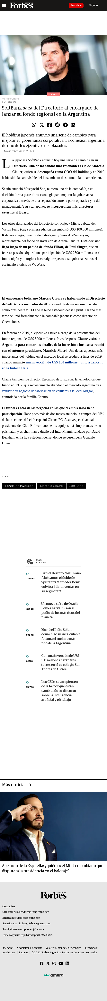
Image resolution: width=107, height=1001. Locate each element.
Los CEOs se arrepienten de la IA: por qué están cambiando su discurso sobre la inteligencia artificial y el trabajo (59, 691)
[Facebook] (41, 964)
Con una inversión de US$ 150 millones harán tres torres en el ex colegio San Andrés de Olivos (60, 662)
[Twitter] (48, 964)
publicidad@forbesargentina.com (31, 912)
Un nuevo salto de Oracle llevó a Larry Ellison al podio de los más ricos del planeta (60, 610)
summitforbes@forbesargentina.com (30, 923)
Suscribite (76, 5)
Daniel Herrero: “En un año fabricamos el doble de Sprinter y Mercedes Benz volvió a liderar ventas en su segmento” (61, 582)
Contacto (37, 948)
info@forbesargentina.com (26, 918)
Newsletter (23, 948)
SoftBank (76, 486)
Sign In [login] (93, 5)
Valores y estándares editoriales (63, 948)
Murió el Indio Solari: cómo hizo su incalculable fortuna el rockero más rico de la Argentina (60, 636)
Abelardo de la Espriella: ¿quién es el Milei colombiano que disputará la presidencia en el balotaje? (52, 868)
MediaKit (8, 948)
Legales (23, 952)
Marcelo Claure (51, 486)
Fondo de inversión (19, 486)
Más (58, 561)
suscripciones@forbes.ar (31, 929)
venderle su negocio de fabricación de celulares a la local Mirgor (47, 391)
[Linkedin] (67, 964)
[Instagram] (54, 964)
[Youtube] (60, 964)
